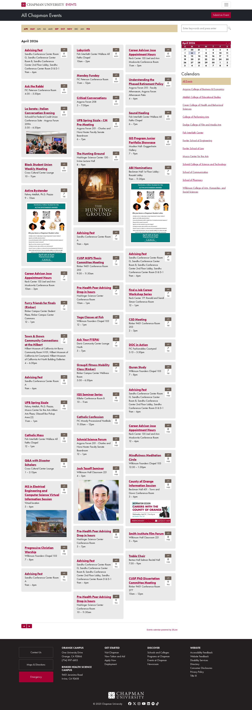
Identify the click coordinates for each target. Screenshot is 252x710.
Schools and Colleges (158, 652)
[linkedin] (148, 704)
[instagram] (139, 704)
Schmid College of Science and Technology (204, 164)
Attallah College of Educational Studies (202, 97)
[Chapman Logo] (126, 695)
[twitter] (134, 704)
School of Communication (195, 172)
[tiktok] (157, 704)
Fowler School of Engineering (197, 140)
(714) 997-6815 (70, 660)
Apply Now (110, 660)
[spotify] (153, 704)
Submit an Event (221, 14)
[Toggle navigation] (226, 4)
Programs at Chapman (158, 656)
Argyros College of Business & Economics (203, 89)
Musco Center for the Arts (196, 156)
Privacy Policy (197, 671)
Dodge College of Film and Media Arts (202, 124)
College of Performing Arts (196, 116)
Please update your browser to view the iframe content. (99, 29)
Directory (194, 664)
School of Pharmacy (193, 180)
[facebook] (129, 704)
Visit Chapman (112, 652)
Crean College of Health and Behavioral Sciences (203, 106)
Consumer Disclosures (201, 667)
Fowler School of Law (193, 148)
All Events (187, 81)
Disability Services (199, 660)
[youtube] (144, 704)
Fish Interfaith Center (193, 132)
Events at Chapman (157, 660)
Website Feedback (199, 656)
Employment (111, 664)
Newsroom (153, 664)
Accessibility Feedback (201, 652)
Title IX (193, 675)
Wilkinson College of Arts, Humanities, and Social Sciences (204, 189)
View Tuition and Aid (115, 656)
